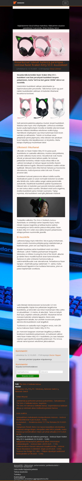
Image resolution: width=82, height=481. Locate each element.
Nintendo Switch (21, 391)
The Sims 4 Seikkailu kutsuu (30, 384)
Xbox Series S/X (21, 389)
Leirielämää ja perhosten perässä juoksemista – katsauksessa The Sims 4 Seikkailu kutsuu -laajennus (40, 402)
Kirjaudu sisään (28, 376)
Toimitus (17, 474)
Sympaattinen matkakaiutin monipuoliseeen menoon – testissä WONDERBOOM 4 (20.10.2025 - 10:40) (41, 418)
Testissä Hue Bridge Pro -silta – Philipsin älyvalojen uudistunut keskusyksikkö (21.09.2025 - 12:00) (40, 452)
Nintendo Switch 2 (51, 389)
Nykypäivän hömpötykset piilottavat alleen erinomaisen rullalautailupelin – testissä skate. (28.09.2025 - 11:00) (38, 442)
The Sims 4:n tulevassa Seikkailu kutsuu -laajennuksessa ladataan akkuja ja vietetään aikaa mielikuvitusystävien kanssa (41, 406)
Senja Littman (55, 69)
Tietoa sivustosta (20, 472)
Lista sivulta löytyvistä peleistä (25, 469)
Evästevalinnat (19, 477)
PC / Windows (37, 389)
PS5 (29, 389)
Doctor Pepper (55, 355)
